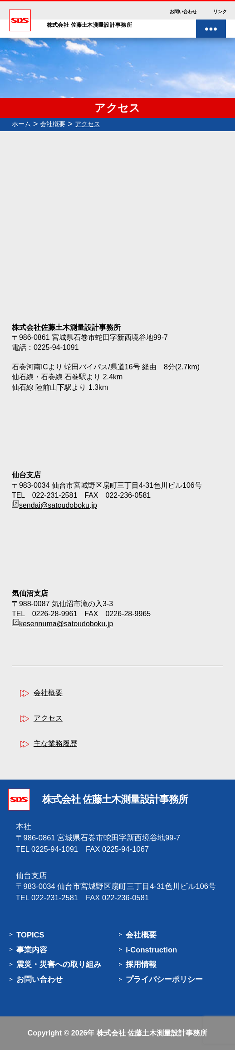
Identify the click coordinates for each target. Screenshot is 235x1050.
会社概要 (48, 693)
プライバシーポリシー (164, 979)
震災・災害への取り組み (58, 964)
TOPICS (30, 935)
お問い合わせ (183, 11)
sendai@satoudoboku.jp (58, 505)
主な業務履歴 (55, 743)
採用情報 (141, 964)
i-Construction (151, 950)
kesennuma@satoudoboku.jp (66, 624)
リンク (220, 11)
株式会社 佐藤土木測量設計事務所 (152, 1033)
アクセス (48, 718)
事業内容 (31, 950)
